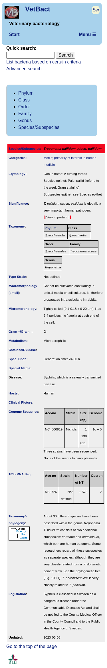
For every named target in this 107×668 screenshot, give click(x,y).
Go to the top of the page (31, 646)
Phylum (25, 93)
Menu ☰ (87, 34)
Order (24, 106)
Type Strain (17, 276)
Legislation (17, 594)
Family (25, 113)
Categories (17, 157)
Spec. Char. (18, 359)
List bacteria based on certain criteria (43, 61)
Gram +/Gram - (20, 331)
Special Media (19, 368)
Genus (25, 120)
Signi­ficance (18, 203)
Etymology (17, 174)
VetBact (37, 9)
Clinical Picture (20, 402)
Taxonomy (17, 226)
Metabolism (18, 340)
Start (14, 34)
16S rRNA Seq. (20, 474)
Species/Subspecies (38, 127)
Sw (96, 9)
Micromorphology (22, 308)
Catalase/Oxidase (22, 350)
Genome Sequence (23, 411)
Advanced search (24, 68)
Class (24, 99)
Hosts (13, 393)
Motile (48, 157)
